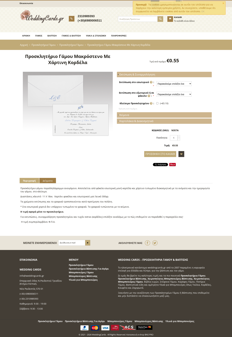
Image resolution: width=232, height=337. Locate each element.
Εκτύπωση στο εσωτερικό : (136, 82)
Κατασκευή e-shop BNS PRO (139, 334)
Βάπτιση (52, 36)
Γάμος (38, 36)
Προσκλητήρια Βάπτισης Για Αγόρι (89, 268)
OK (203, 11)
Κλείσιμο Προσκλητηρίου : (137, 103)
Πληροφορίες (119, 36)
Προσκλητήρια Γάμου (44, 44)
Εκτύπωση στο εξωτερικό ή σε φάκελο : (136, 94)
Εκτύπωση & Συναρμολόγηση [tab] (136, 74)
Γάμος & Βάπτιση (71, 36)
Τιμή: (167, 145)
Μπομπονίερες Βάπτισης (83, 276)
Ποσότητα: (162, 137)
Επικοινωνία (26, 3)
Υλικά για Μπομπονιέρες (83, 279)
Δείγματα (48, 180)
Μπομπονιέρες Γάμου (81, 272)
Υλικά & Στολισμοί (96, 36)
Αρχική (26, 36)
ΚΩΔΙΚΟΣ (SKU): (160, 130)
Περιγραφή (29, 180)
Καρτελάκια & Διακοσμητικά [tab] (135, 121)
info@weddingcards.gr (32, 275)
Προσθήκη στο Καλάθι (160, 154)
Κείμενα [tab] (123, 115)
